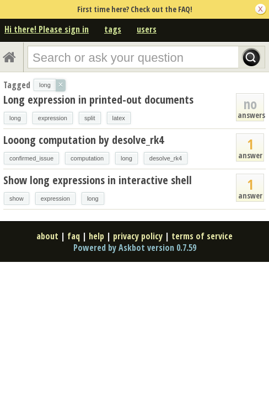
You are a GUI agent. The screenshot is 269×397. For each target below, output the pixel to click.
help (96, 236)
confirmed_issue (31, 158)
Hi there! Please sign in (46, 29)
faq (73, 236)
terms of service (202, 236)
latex (118, 118)
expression (52, 118)
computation (87, 158)
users (147, 29)
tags (112, 29)
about (47, 236)
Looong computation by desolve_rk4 (83, 139)
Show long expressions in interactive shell (97, 180)
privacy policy (138, 236)
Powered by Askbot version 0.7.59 (134, 248)
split (89, 118)
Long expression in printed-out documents (98, 99)
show (16, 198)
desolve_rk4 (165, 158)
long (15, 118)
